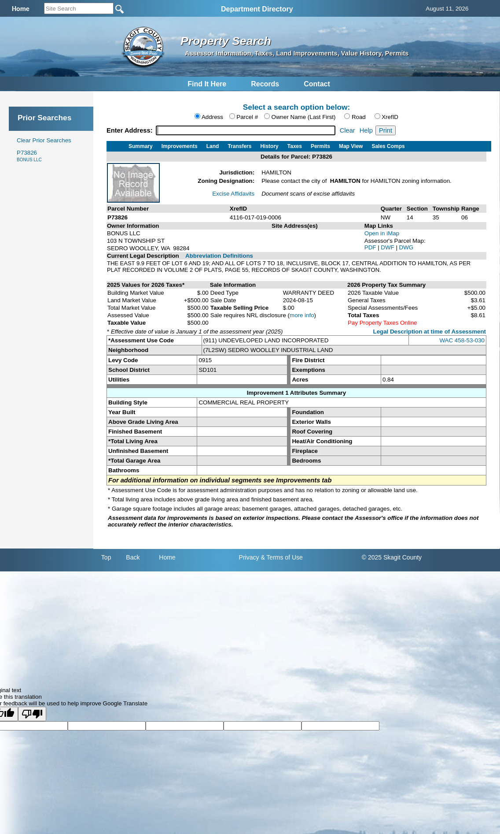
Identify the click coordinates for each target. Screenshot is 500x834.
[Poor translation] (32, 714)
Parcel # (247, 117)
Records (265, 84)
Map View (351, 146)
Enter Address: (130, 130)
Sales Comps (387, 146)
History (269, 146)
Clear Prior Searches (44, 140)
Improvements (180, 146)
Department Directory (257, 9)
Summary (141, 146)
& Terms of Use (281, 557)
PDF (371, 247)
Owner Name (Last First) (304, 117)
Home (167, 557)
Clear (347, 130)
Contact (317, 84)
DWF (388, 247)
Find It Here (207, 84)
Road (359, 117)
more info (302, 315)
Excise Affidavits (233, 193)
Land (212, 146)
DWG (406, 247)
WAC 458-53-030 (462, 340)
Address (212, 117)
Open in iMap (381, 233)
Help (366, 130)
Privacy (249, 557)
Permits (320, 146)
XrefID (390, 117)
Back (133, 557)
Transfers (239, 146)
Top (106, 557)
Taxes (294, 146)
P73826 (29, 155)
